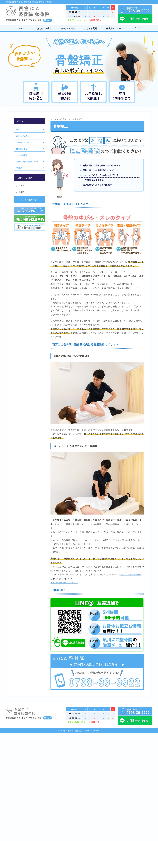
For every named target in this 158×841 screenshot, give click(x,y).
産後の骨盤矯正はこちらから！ (66, 582)
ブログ (136, 28)
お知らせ (23, 192)
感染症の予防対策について (28, 161)
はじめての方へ (44, 28)
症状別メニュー (113, 28)
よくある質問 (90, 28)
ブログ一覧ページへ (29, 200)
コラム (22, 186)
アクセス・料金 (67, 28)
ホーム (21, 28)
